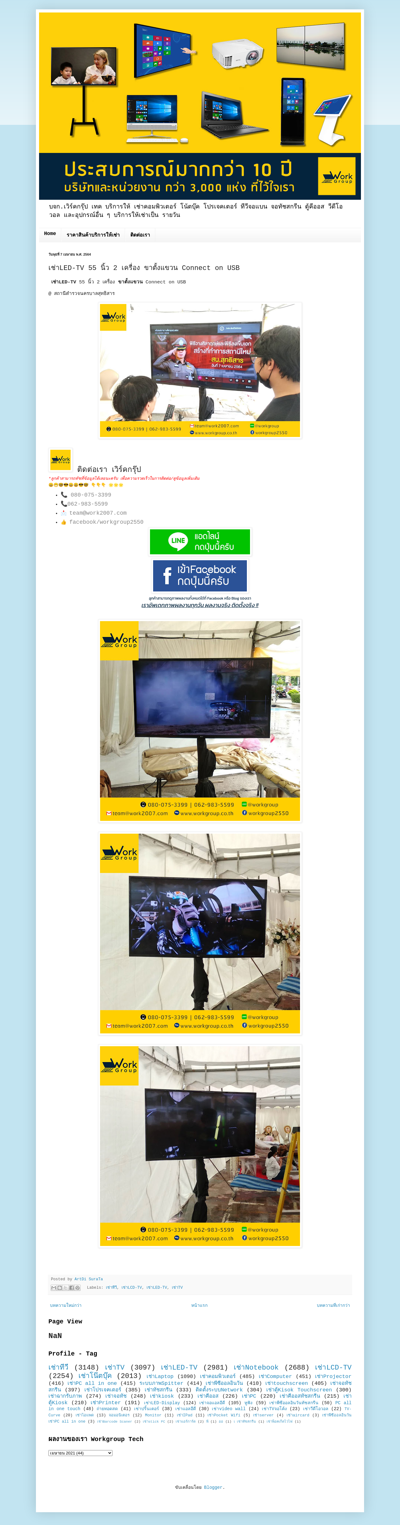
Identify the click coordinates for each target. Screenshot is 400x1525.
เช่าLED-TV (157, 1288)
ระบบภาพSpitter (161, 1383)
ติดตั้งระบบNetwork (219, 1390)
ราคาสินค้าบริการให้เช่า (93, 235)
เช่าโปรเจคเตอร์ (102, 1390)
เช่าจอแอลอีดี (212, 1402)
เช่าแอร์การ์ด (186, 1422)
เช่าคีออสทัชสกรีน (300, 1396)
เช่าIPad (184, 1415)
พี (207, 1422)
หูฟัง (248, 1402)
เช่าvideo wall (229, 1408)
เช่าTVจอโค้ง (274, 1408)
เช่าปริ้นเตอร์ (146, 1408)
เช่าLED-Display (162, 1402)
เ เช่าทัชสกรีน (245, 1422)
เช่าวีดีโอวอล (315, 1408)
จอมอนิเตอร (119, 1415)
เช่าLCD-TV (132, 1288)
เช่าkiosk (162, 1396)
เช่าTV (177, 1288)
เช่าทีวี (111, 1288)
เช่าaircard (298, 1415)
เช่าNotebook (256, 1368)
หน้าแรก (199, 1305)
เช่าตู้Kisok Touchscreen (299, 1390)
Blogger (213, 1487)
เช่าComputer (275, 1377)
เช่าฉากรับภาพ (65, 1396)
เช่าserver (263, 1415)
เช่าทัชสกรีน (158, 1390)
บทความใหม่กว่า (66, 1305)
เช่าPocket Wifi (224, 1415)
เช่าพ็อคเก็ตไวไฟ (279, 1422)
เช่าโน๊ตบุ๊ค (95, 1376)
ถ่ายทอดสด (107, 1408)
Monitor (153, 1415)
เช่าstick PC (154, 1422)
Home (50, 234)
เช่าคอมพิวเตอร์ (218, 1377)
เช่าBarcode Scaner (114, 1422)
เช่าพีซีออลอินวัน (224, 1383)
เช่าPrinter (106, 1403)
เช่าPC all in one (92, 1383)
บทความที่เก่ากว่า (333, 1305)
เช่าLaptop (160, 1377)
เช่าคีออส (208, 1396)
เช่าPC (249, 1396)
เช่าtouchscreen (286, 1383)
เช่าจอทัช (116, 1396)
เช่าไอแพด (85, 1415)
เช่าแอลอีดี (185, 1408)
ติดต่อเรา (140, 235)
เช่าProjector (333, 1377)
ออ (221, 1422)
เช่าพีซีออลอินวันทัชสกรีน (293, 1402)
